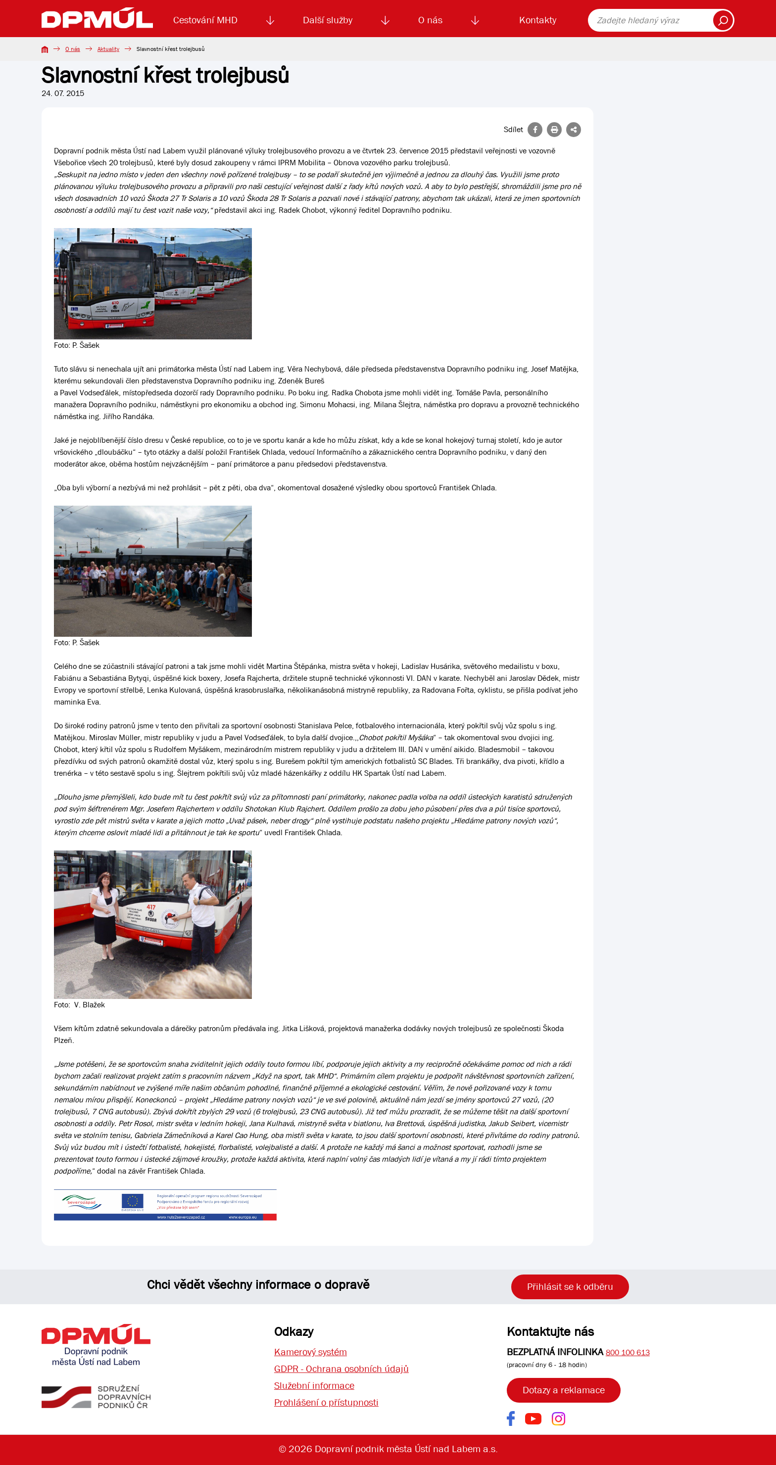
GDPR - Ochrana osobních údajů (341, 1369)
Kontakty (537, 20)
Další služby (327, 20)
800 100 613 (628, 1352)
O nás (430, 20)
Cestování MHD (205, 20)
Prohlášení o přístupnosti (326, 1402)
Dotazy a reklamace (564, 1390)
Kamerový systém (310, 1352)
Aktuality (108, 49)
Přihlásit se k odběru (570, 1286)
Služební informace (314, 1385)
